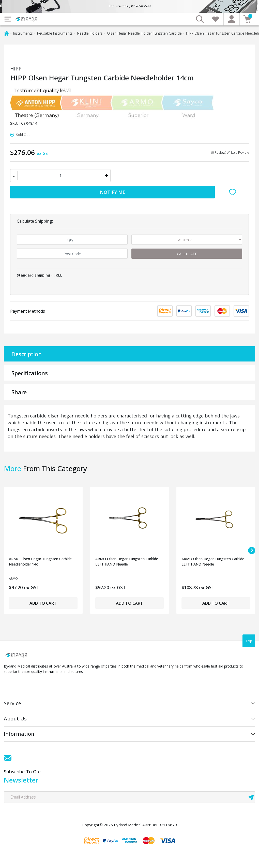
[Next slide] (251, 550)
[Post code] (72, 254)
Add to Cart (43, 603)
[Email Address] (129, 797)
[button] (234, 192)
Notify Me (112, 192)
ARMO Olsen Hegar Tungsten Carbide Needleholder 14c (40, 561)
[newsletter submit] (251, 797)
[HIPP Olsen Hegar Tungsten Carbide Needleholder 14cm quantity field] (60, 175)
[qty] (72, 240)
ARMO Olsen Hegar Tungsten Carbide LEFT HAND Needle (126, 561)
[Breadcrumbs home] (6, 33)
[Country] (186, 240)
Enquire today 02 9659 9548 (129, 6)
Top (249, 641)
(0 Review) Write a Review (230, 152)
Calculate (187, 253)
